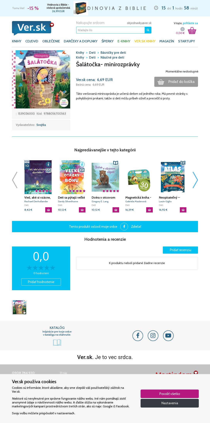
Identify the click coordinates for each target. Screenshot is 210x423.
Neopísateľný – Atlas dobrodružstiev (169, 198)
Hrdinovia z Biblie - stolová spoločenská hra (58, 6)
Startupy (186, 41)
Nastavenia (169, 403)
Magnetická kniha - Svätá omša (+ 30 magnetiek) (138, 198)
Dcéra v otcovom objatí (103, 198)
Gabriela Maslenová (135, 201)
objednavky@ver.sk (139, 23)
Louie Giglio (165, 201)
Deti (26, 205)
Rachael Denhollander (36, 201)
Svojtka (41, 125)
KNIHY (16, 41)
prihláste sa (190, 23)
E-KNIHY (124, 41)
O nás (63, 373)
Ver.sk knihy (144, 41)
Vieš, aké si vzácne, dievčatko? (37, 198)
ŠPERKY (108, 41)
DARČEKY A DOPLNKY (80, 41)
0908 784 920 (23, 373)
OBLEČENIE (51, 41)
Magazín (166, 41)
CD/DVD (31, 41)
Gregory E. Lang (100, 201)
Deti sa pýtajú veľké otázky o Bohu (71, 198)
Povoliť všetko (169, 394)
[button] (41, 79)
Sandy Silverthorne (68, 201)
